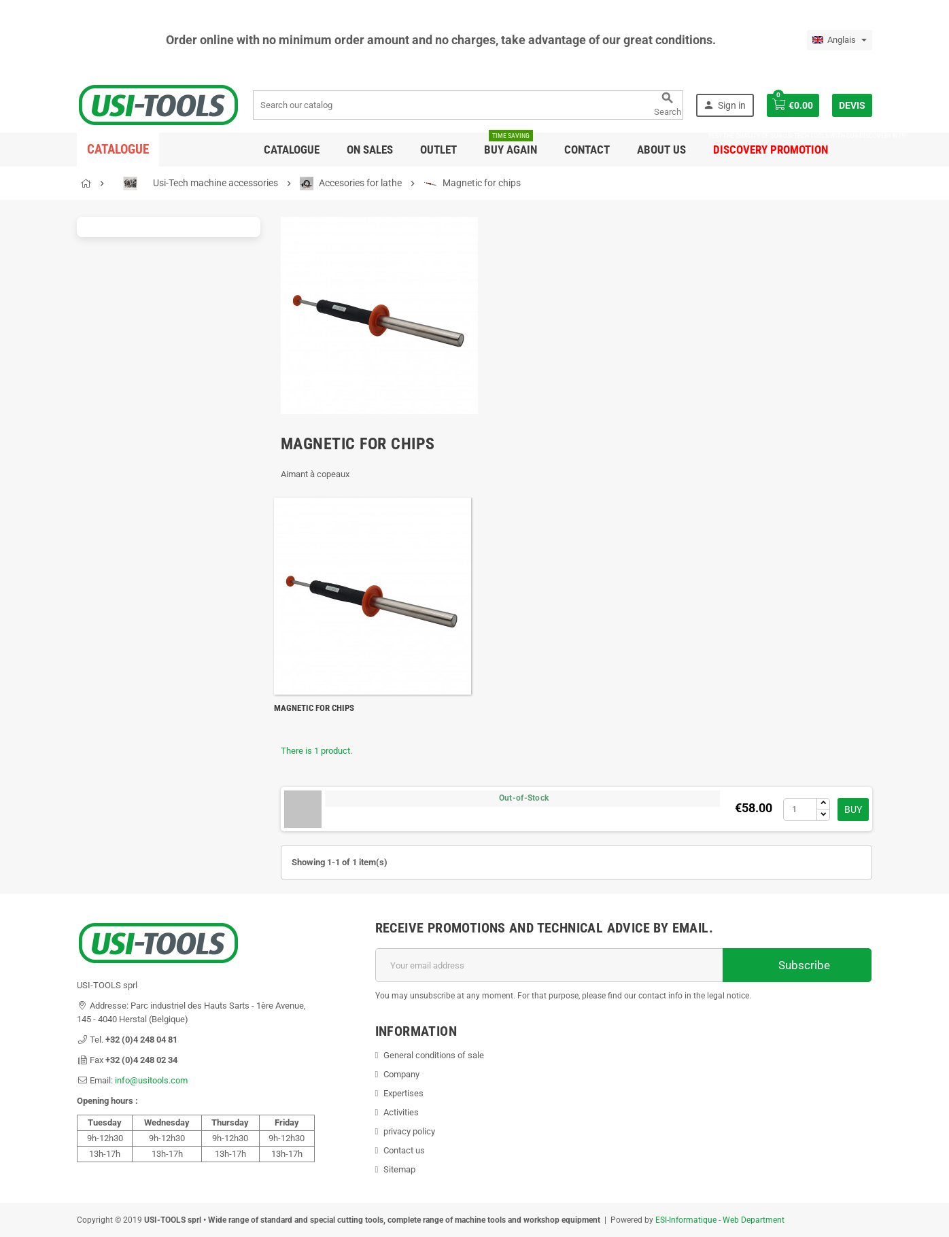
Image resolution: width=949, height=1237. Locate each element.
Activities (401, 1112)
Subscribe (797, 965)
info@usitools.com (151, 1080)
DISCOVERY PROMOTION (770, 144)
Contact (587, 149)
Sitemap (399, 1169)
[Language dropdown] (839, 40)
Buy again (510, 144)
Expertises (403, 1093)
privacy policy (409, 1131)
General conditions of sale (433, 1055)
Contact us (404, 1150)
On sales (370, 149)
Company (401, 1074)
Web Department (753, 1220)
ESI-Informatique (686, 1220)
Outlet (438, 149)
